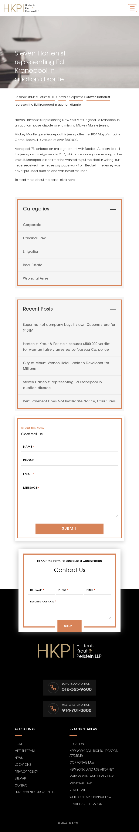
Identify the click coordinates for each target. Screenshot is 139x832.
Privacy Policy (26, 772)
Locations (23, 765)
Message (31, 488)
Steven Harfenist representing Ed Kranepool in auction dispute (62, 385)
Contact (21, 785)
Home (19, 744)
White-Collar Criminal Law (90, 797)
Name (28, 447)
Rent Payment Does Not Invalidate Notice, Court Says (69, 401)
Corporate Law (82, 762)
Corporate (32, 225)
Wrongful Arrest (36, 279)
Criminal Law (34, 238)
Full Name (37, 590)
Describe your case (43, 602)
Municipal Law (81, 783)
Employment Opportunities (35, 792)
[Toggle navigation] (132, 8)
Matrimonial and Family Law (91, 776)
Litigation (31, 252)
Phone (28, 460)
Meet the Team (25, 751)
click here (67, 180)
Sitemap (20, 778)
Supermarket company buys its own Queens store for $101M (69, 328)
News (19, 758)
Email (28, 474)
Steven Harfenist (27, 120)
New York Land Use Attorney (92, 769)
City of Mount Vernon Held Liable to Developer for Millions (66, 366)
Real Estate (32, 265)
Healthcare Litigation (86, 804)
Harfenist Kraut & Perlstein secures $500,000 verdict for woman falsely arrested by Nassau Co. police (67, 347)
